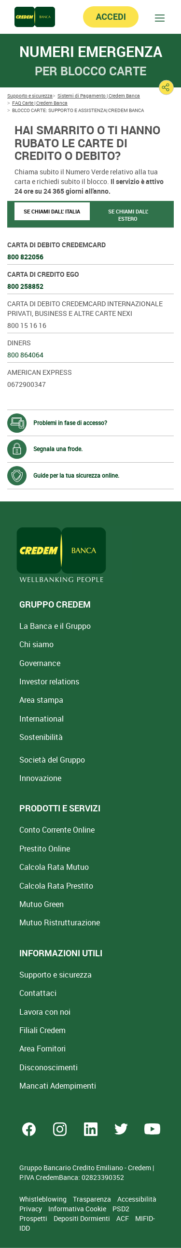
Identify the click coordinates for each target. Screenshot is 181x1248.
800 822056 (25, 256)
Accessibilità (136, 1199)
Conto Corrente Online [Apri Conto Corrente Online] (57, 829)
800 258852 (25, 286)
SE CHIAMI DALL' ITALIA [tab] (52, 211)
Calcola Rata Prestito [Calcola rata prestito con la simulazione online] (56, 885)
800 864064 (25, 354)
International (41, 718)
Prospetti (34, 1218)
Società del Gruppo (52, 759)
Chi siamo (36, 644)
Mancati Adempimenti (57, 1085)
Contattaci (37, 993)
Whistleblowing (43, 1199)
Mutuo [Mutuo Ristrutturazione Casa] (59, 922)
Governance (39, 663)
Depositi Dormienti (82, 1218)
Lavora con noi (44, 1012)
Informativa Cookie (78, 1208)
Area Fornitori (42, 1048)
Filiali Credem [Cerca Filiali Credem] (42, 1030)
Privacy (31, 1208)
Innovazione (40, 778)
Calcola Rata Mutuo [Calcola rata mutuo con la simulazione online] (54, 867)
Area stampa (41, 700)
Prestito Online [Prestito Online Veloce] (44, 848)
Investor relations (49, 681)
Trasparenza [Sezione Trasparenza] (92, 1199)
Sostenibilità (41, 737)
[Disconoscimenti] (48, 1067)
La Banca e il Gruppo (55, 626)
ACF (123, 1218)
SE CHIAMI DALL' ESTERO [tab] (128, 215)
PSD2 (120, 1208)
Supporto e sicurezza (55, 974)
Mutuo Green (41, 904)
